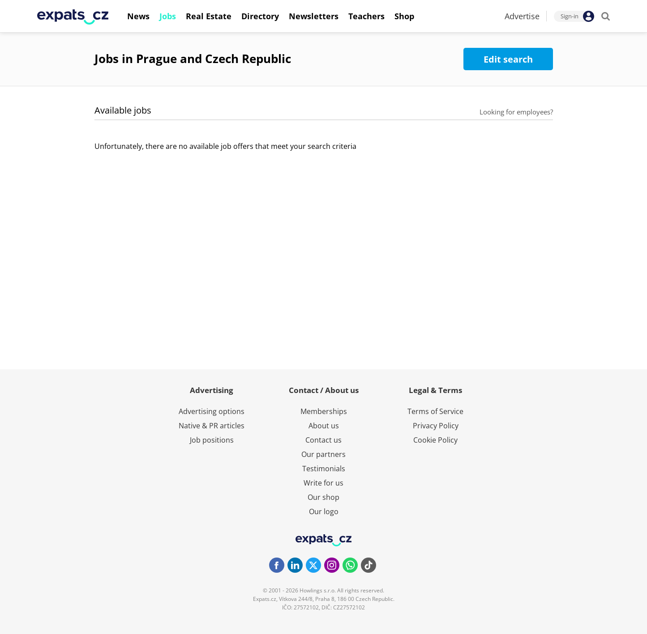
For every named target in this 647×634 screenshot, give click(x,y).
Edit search (508, 59)
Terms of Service (435, 411)
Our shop (323, 497)
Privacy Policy (435, 426)
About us (324, 426)
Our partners (323, 454)
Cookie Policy (435, 440)
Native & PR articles (211, 426)
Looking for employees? (516, 111)
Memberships (323, 411)
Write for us (323, 483)
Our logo (323, 511)
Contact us (323, 440)
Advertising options (211, 411)
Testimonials (323, 468)
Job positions (212, 440)
